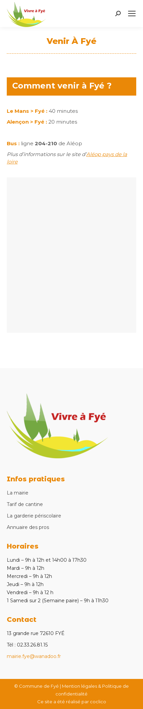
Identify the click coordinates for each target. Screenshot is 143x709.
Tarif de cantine (25, 504)
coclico (98, 701)
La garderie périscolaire (34, 516)
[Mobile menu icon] (131, 13)
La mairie (17, 493)
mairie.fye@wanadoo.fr (34, 656)
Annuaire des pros (28, 527)
